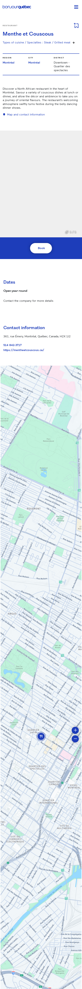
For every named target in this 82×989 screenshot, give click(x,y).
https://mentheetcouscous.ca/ (23, 350)
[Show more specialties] (73, 42)
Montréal (8, 62)
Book (41, 248)
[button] (41, 736)
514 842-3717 (12, 345)
